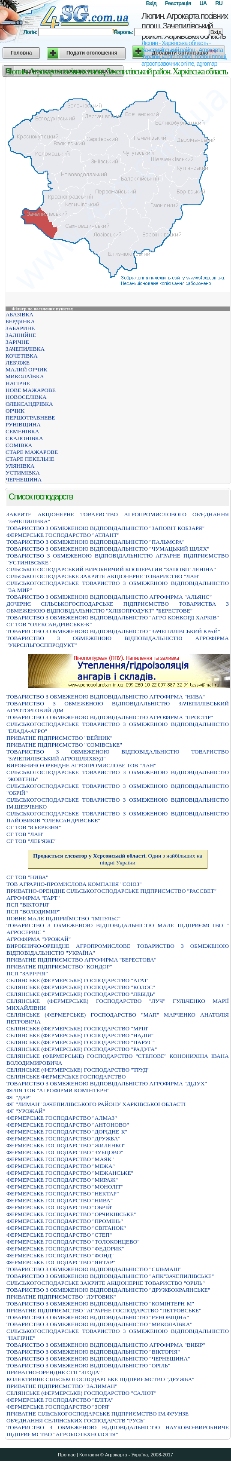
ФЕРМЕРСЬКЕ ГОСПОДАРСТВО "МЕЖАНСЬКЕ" (69, 1173)
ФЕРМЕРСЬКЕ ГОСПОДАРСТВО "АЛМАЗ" (61, 1118)
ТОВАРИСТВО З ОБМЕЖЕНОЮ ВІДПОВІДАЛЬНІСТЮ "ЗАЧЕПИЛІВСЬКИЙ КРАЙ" (113, 631)
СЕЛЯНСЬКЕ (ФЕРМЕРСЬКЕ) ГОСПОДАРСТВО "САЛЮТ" (81, 1393)
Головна (21, 53)
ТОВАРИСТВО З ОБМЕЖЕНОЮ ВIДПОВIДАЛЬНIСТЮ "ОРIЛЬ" (88, 1365)
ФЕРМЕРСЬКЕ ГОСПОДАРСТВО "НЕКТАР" (62, 1193)
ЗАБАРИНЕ (20, 328)
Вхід (151, 3)
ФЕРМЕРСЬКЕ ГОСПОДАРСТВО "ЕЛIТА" (60, 1400)
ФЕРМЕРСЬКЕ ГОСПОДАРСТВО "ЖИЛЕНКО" (66, 1145)
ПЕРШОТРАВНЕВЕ (30, 417)
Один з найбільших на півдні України (117, 859)
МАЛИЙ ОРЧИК (26, 369)
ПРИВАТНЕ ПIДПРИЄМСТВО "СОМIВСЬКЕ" (64, 745)
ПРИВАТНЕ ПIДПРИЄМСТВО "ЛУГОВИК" (61, 1296)
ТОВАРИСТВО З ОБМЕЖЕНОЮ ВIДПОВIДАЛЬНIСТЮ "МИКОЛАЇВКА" (99, 1324)
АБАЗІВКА (19, 314)
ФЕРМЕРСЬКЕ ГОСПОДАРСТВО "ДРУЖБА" (63, 1138)
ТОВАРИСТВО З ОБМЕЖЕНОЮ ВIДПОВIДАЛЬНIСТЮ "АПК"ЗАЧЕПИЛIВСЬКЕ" (110, 1276)
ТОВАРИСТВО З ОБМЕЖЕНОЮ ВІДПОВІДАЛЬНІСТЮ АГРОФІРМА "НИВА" (105, 696)
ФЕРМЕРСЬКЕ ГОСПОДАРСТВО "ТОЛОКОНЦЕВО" (73, 1241)
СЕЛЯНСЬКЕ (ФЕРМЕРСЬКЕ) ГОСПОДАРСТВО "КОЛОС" (80, 987)
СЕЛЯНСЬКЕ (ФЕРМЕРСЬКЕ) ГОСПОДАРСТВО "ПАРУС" (80, 1042)
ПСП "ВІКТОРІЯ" (28, 904)
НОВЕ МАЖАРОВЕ (31, 390)
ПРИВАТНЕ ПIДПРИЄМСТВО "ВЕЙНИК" (59, 738)
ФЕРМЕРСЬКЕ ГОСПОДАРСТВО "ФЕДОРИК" (65, 1248)
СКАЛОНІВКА (24, 438)
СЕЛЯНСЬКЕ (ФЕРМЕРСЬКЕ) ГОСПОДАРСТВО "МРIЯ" (78, 1028)
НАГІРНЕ (18, 383)
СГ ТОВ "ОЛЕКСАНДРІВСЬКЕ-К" (49, 624)
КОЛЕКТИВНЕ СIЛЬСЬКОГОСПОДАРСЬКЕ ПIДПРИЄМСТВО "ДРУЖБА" (100, 1379)
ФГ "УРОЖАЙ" (25, 1111)
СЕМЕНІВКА (22, 431)
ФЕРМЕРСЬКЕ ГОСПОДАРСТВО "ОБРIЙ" (60, 1207)
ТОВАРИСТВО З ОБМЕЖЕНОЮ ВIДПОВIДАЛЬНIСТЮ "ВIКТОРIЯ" (93, 1351)
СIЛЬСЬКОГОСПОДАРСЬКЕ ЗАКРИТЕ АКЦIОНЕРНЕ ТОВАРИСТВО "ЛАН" (103, 576)
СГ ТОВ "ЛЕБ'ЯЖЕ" (31, 841)
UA (203, 3)
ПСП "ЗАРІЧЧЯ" (27, 973)
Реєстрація (178, 3)
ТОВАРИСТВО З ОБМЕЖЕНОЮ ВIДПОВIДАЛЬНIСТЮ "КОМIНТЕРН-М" (100, 1303)
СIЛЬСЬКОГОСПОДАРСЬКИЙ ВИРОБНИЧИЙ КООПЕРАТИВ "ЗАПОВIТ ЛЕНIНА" (111, 569)
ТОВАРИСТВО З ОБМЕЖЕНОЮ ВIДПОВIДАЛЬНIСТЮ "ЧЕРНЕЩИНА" (98, 1358)
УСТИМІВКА (23, 472)
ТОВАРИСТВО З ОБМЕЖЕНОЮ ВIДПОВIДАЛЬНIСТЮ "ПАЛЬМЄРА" (95, 542)
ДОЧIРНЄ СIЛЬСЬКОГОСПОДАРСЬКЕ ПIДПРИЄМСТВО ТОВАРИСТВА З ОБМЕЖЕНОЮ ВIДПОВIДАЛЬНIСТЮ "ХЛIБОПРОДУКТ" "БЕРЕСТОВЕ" (117, 607)
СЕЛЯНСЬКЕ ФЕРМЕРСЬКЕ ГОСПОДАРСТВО (66, 1076)
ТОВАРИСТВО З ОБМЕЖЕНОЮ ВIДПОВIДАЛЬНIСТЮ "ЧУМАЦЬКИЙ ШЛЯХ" (108, 548)
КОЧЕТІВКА (22, 355)
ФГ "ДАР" (19, 1097)
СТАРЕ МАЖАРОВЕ (32, 452)
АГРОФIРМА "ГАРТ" (33, 898)
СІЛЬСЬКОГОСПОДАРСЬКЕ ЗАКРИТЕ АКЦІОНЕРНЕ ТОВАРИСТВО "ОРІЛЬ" (105, 1283)
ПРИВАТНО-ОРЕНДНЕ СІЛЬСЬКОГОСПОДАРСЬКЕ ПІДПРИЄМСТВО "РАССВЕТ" (111, 891)
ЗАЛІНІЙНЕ (21, 335)
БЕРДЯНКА (20, 321)
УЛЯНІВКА (20, 466)
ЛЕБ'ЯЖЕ (18, 362)
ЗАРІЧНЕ (17, 342)
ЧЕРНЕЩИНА (24, 479)
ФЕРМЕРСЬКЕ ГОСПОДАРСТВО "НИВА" (59, 1200)
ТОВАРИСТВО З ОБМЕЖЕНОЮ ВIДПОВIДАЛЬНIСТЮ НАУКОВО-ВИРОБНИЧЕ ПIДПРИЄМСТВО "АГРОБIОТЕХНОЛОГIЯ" (117, 1430)
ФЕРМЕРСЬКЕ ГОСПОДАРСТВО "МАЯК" (60, 1159)
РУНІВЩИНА (23, 424)
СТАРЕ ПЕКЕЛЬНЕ (30, 459)
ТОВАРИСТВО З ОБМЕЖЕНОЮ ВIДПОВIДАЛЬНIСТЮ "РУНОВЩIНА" (97, 1317)
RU (218, 3)
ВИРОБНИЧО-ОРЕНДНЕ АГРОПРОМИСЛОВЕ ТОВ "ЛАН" (81, 765)
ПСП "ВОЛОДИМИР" (33, 911)
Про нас (66, 1454)
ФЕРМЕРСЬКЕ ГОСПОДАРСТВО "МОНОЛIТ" (64, 1186)
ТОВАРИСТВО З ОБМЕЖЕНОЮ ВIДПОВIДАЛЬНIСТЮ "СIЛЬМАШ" (94, 1269)
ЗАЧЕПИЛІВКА (25, 349)
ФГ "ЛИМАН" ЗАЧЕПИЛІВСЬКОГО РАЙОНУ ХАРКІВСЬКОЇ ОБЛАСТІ (96, 1104)
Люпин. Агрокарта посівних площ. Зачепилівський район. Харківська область (184, 25)
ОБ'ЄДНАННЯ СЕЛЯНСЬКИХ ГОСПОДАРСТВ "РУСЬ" (76, 1420)
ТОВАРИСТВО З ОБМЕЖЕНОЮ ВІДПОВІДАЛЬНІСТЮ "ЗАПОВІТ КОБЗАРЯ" (105, 528)
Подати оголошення (91, 53)
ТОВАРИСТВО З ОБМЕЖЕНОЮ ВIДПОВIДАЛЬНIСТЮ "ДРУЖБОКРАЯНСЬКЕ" (108, 1290)
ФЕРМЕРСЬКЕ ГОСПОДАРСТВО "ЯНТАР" (60, 1262)
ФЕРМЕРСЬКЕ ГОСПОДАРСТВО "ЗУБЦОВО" (64, 1152)
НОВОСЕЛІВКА (26, 397)
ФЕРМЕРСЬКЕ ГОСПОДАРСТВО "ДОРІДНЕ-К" (66, 1131)
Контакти (89, 1454)
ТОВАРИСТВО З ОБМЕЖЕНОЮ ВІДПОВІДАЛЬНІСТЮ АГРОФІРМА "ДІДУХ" (106, 1083)
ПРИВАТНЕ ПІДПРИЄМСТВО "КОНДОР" (59, 966)
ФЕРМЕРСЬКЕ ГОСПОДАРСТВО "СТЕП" (59, 1235)
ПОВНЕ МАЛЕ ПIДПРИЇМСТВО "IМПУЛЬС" (63, 918)
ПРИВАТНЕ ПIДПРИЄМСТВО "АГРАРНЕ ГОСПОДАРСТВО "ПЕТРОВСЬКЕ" (103, 1310)
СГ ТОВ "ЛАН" (25, 834)
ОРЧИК (15, 411)
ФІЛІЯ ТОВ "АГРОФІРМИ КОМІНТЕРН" (58, 1090)
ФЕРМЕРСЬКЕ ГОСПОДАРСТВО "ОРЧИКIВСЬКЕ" (71, 1214)
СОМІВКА (19, 445)
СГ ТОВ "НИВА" (27, 877)
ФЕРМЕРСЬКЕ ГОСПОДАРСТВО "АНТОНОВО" (67, 1125)
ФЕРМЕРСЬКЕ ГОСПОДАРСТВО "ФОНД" (60, 1255)
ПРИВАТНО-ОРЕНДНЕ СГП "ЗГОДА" (54, 1372)
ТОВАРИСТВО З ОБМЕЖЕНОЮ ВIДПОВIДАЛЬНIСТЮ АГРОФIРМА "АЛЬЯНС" (109, 597)
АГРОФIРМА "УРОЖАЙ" (38, 939)
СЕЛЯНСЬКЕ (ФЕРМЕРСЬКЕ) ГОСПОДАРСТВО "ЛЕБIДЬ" (80, 994)
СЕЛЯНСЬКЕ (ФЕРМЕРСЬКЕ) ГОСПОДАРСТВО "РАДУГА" (81, 1049)
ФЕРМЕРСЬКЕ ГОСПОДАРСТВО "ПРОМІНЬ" (64, 1221)
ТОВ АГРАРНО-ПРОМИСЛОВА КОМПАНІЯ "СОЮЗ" (73, 884)
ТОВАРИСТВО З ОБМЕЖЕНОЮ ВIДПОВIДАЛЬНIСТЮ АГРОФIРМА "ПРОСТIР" (109, 717)
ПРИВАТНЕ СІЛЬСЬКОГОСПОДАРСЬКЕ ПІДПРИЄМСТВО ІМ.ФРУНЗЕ (97, 1413)
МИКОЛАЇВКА (25, 376)
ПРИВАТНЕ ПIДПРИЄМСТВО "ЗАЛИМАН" (61, 1386)
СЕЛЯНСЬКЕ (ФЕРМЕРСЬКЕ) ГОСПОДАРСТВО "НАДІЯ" (79, 1035)
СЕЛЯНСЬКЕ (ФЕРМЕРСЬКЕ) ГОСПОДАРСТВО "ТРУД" (78, 1069)
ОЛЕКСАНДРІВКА (29, 404)
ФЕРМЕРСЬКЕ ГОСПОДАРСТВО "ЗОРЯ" (58, 1407)
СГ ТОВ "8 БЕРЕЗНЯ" (33, 827)
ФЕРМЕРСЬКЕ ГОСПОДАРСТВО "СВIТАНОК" (66, 1228)
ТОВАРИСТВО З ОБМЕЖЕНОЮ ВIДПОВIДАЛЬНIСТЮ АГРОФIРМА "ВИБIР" (105, 1345)
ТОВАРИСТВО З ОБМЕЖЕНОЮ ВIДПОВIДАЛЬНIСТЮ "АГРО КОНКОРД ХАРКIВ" (112, 617)
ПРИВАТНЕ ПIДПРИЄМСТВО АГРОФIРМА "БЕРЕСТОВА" (81, 959)
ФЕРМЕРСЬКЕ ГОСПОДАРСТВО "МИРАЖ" (62, 1180)
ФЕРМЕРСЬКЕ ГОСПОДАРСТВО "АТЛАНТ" (63, 535)
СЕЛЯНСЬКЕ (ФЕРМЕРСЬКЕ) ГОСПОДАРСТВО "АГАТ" (78, 980)
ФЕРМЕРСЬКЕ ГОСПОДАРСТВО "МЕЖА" (60, 1166)
